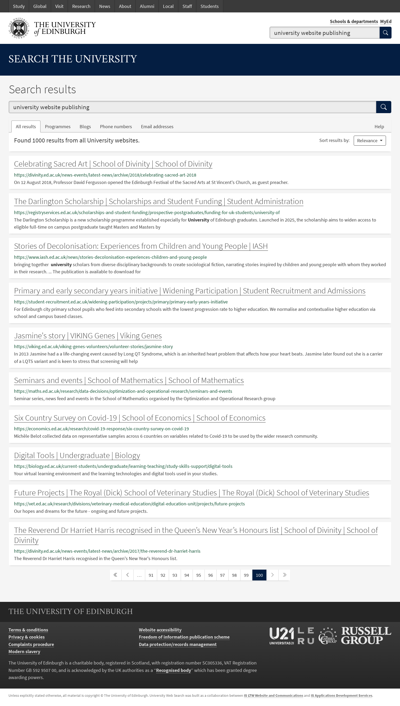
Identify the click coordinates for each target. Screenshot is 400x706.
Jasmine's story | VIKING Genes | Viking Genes (88, 335)
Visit (59, 6)
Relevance (368, 140)
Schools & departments (354, 21)
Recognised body (173, 670)
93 (176, 574)
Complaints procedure (31, 644)
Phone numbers (118, 126)
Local (168, 6)
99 (248, 574)
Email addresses (159, 126)
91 (152, 574)
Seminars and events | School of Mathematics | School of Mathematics (129, 380)
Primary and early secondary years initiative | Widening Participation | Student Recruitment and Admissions (190, 290)
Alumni (147, 6)
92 (164, 574)
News (104, 6)
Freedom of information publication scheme (184, 637)
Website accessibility (160, 630)
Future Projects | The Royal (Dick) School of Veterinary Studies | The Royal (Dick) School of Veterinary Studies (191, 492)
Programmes (58, 126)
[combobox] (325, 33)
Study (19, 6)
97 (224, 574)
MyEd (386, 21)
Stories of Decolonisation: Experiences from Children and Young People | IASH (141, 246)
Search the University (72, 60)
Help (379, 126)
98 (236, 574)
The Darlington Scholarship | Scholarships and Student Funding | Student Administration (158, 201)
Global (40, 6)
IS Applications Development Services (341, 695)
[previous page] (127, 575)
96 (212, 574)
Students (210, 6)
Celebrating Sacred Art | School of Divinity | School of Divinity (113, 163)
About (125, 6)
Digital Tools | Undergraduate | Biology (77, 455)
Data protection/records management (178, 644)
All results (26, 126)
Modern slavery (24, 651)
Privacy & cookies (26, 637)
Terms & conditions (28, 630)
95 (200, 574)
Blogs (88, 126)
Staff (187, 6)
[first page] (115, 575)
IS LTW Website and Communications (273, 695)
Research (81, 6)
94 (188, 574)
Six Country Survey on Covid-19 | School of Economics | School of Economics (140, 417)
